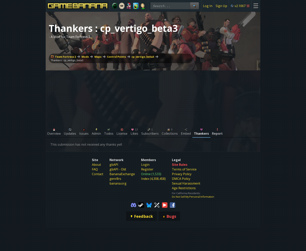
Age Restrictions (184, 188)
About (96, 164)
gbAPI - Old (117, 169)
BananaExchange (122, 174)
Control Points (116, 56)
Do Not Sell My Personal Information (193, 196)
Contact (97, 174)
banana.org (117, 183)
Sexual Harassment (186, 183)
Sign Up (221, 6)
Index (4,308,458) (153, 179)
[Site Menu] (255, 6)
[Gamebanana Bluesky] (149, 205)
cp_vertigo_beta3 (143, 56)
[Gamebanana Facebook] (172, 205)
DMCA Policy (181, 179)
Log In (207, 6)
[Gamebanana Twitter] (157, 205)
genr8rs (115, 179)
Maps (97, 56)
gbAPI (113, 164)
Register (147, 169)
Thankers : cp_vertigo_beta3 (67, 60)
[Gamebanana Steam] (141, 205)
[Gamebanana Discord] (133, 205)
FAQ (95, 169)
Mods (85, 56)
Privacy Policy (181, 174)
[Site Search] (194, 5)
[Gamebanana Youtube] (165, 205)
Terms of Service (184, 169)
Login (145, 164)
